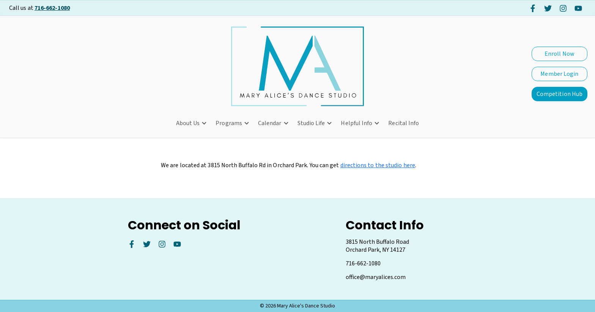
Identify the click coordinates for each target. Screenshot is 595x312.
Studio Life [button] (311, 123)
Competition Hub (559, 94)
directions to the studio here (377, 167)
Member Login (559, 74)
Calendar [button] (270, 123)
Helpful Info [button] (356, 123)
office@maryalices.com (376, 277)
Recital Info (403, 123)
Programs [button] (229, 123)
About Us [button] (188, 123)
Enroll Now (560, 54)
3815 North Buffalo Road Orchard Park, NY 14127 (377, 246)
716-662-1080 (52, 8)
